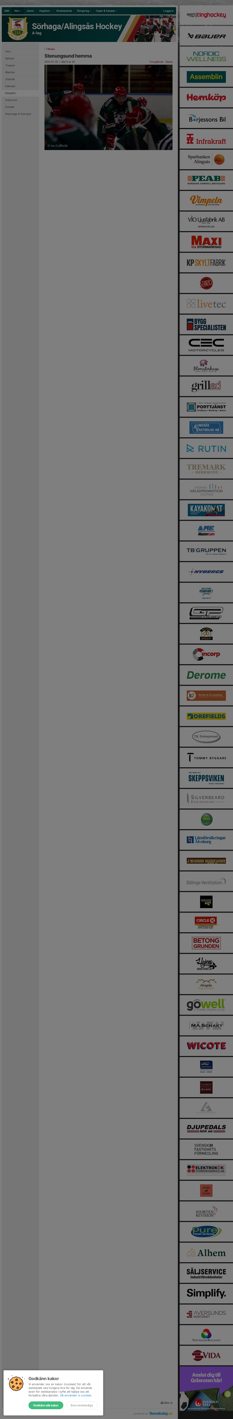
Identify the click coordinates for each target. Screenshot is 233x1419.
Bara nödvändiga (82, 1405)
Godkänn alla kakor (46, 1405)
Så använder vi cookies (75, 1395)
